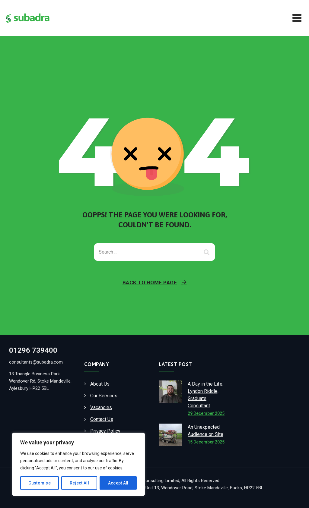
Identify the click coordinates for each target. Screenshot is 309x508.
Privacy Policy (105, 431)
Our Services (103, 396)
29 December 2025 (206, 413)
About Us (100, 384)
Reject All (79, 483)
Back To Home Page (150, 282)
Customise (39, 483)
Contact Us (101, 419)
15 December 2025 (206, 442)
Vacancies (101, 407)
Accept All (118, 483)
